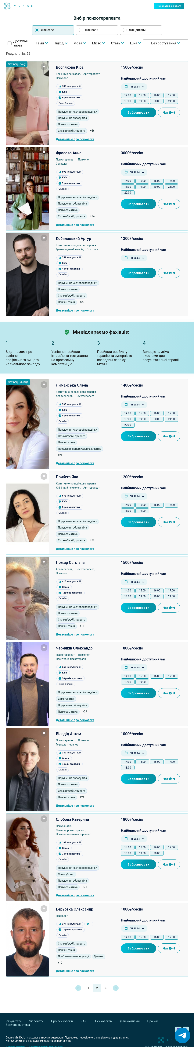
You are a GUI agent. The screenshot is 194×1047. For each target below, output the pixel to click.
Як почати (36, 1021)
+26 (92, 130)
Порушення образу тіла (72, 117)
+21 (60, 454)
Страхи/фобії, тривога (71, 130)
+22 (82, 301)
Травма (98, 956)
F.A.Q (84, 1021)
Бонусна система (18, 1025)
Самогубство (66, 698)
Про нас (153, 1021)
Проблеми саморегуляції (73, 956)
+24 (92, 216)
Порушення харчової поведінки (77, 111)
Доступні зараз (20, 43)
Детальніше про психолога (75, 139)
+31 (84, 886)
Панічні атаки (66, 302)
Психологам (103, 1021)
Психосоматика (67, 124)
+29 (84, 711)
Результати (14, 1021)
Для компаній (130, 1021)
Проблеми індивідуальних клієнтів (79, 448)
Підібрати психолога (169, 6)
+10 (60, 962)
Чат (169, 112)
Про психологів (62, 1021)
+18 (82, 625)
